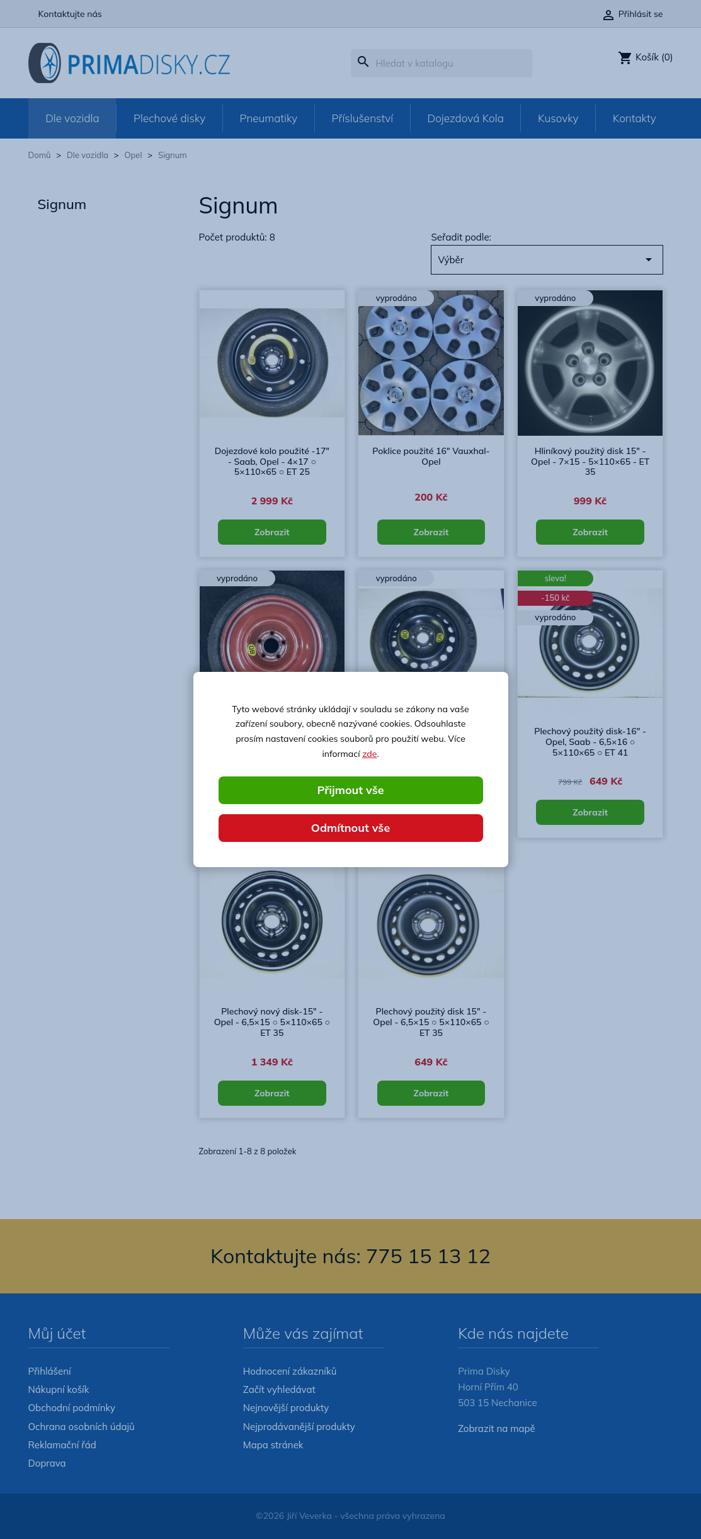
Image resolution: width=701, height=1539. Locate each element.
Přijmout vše (350, 790)
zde (369, 753)
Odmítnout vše (350, 828)
